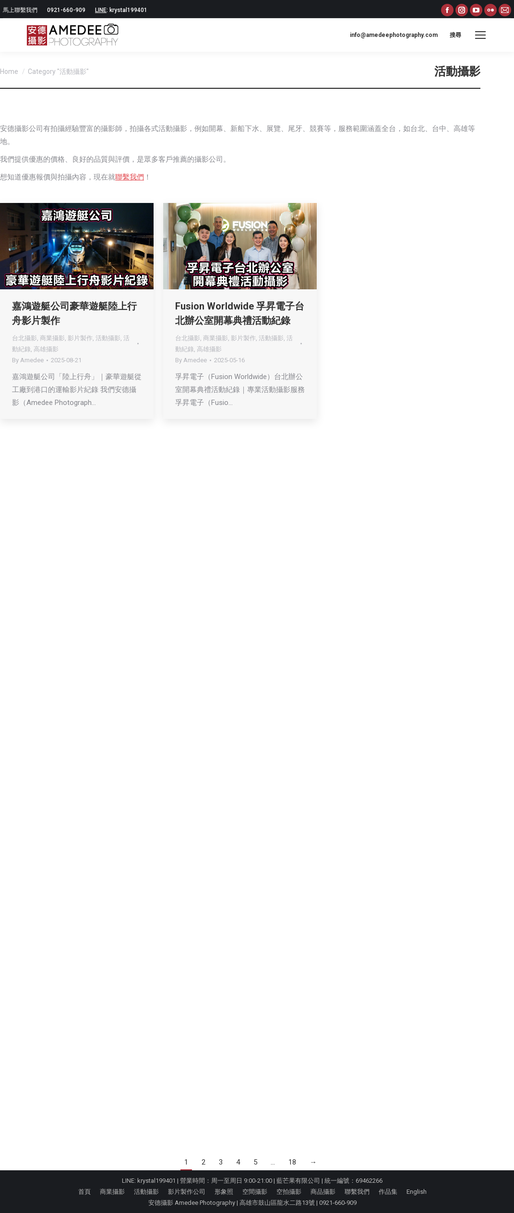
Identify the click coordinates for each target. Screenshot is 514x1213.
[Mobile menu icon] (480, 35)
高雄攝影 (46, 349)
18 (292, 1162)
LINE (101, 10)
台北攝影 (24, 338)
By (28, 360)
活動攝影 (108, 338)
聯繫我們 (129, 177)
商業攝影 (52, 338)
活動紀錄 (434, 338)
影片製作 (80, 338)
